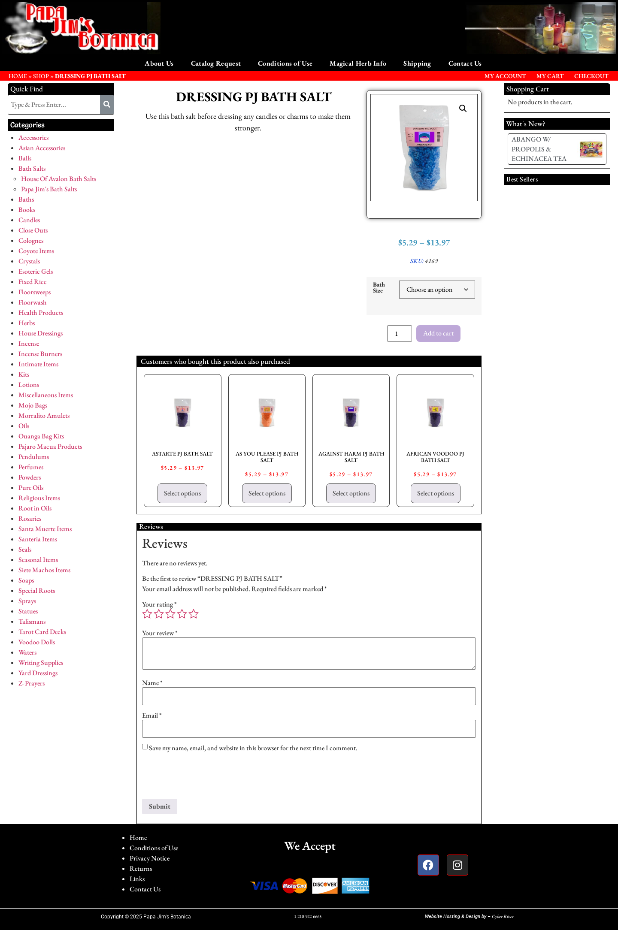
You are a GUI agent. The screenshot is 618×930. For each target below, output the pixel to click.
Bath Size (379, 287)
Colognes (30, 240)
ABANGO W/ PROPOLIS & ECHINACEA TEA (539, 149)
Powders (29, 477)
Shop (41, 76)
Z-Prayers (31, 683)
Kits (23, 374)
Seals (24, 549)
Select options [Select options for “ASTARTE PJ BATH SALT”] (182, 493)
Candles (29, 219)
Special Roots (36, 590)
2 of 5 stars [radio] (159, 614)
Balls (24, 158)
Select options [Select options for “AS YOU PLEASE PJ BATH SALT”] (266, 493)
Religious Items (39, 497)
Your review (160, 633)
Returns (141, 868)
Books (26, 209)
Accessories (33, 137)
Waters (27, 652)
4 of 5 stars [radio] (182, 614)
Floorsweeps (34, 291)
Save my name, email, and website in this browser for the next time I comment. (253, 748)
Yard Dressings (38, 672)
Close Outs (33, 230)
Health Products (40, 312)
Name (152, 682)
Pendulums (33, 456)
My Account (505, 76)
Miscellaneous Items (45, 394)
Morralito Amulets (44, 415)
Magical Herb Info (358, 63)
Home (138, 837)
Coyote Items (36, 250)
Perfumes (30, 466)
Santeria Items (37, 539)
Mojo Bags (32, 405)
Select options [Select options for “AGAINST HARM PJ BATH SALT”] (351, 493)
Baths (26, 199)
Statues (28, 611)
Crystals (29, 261)
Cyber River (503, 916)
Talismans (31, 621)
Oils (23, 425)
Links (137, 878)
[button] (463, 108)
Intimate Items (38, 363)
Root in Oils (35, 508)
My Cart (550, 76)
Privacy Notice (150, 858)
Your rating (159, 604)
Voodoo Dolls (36, 641)
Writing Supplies (40, 662)
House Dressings (40, 333)
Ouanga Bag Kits (41, 436)
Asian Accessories (41, 147)
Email (152, 715)
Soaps (26, 580)
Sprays (27, 600)
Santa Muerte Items (45, 528)
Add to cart (438, 333)
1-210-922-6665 (307, 916)
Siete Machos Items (44, 569)
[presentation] (207, 777)
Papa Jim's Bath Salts (49, 188)
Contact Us (465, 63)
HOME (18, 76)
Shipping (417, 63)
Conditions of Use (285, 63)
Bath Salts (31, 168)
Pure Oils (30, 487)
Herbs (26, 322)
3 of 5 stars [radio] (170, 614)
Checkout (591, 76)
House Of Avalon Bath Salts (58, 178)
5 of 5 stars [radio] (193, 614)
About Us (159, 63)
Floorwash (32, 302)
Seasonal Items (38, 559)
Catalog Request (216, 63)
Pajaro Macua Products (50, 446)
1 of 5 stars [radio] (147, 614)
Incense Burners (40, 353)
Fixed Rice (32, 281)
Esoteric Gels (35, 271)
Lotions (28, 384)
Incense (28, 343)
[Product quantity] (399, 333)
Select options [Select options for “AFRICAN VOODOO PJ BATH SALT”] (435, 493)
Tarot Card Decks (42, 631)
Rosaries (29, 518)
